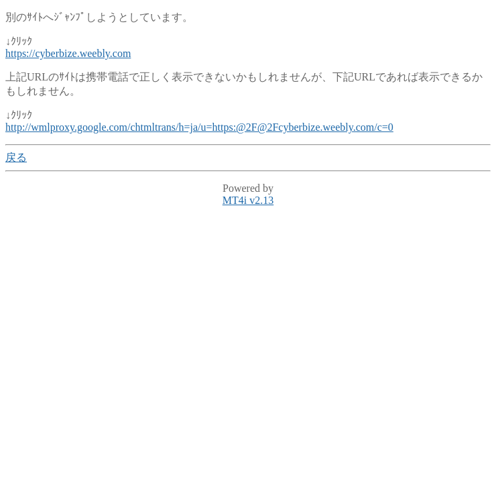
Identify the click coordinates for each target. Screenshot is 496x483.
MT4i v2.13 (248, 200)
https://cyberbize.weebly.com (68, 53)
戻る (16, 157)
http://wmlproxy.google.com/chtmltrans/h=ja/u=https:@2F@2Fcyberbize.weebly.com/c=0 (199, 127)
